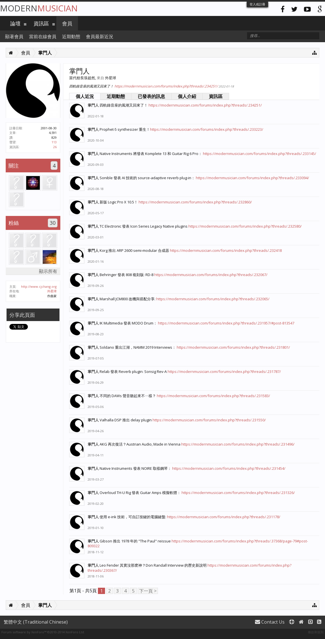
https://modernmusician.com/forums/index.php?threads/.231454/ (228, 468)
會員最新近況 (99, 36)
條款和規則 (316, 632)
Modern (39, 8)
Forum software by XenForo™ (43, 632)
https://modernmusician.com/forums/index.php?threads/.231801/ (233, 347)
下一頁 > (148, 591)
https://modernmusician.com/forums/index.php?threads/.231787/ (224, 371)
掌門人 (93, 105)
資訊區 (216, 96)
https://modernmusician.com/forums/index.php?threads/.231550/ (209, 419)
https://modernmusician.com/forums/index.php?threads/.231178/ (223, 516)
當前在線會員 (42, 36)
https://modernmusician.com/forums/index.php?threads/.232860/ (195, 202)
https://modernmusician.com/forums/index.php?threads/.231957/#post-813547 (226, 323)
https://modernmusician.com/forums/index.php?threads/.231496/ (238, 444)
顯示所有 (48, 271)
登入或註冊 (257, 4)
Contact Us (270, 622)
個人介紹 (187, 96)
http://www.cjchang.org (39, 286)
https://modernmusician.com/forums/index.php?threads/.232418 (226, 250)
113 (54, 142)
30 (52, 222)
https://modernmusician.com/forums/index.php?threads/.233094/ (252, 177)
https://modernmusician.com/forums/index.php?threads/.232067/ (211, 274)
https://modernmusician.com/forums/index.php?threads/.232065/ (213, 298)
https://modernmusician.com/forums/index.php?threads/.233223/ (206, 129)
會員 (67, 23)
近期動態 (116, 96)
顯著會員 (14, 36)
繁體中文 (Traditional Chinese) (36, 622)
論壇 (15, 23)
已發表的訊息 (151, 96)
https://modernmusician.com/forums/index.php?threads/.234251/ (166, 86)
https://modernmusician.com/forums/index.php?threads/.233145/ (259, 153)
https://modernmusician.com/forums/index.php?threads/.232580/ (245, 226)
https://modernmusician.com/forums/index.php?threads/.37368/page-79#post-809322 (198, 543)
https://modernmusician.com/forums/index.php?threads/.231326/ (238, 492)
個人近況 (85, 96)
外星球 (52, 291)
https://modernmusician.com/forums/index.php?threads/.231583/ (213, 395)
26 (55, 147)
